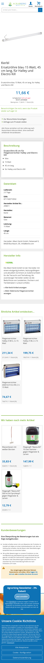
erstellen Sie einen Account (28, 574)
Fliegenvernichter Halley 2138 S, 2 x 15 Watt (10, 340)
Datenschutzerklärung (22, 657)
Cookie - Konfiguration (22, 652)
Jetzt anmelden (22, 597)
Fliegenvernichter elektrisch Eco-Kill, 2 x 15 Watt (11, 384)
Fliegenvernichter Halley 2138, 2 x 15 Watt (30, 340)
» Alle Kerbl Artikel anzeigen (15, 287)
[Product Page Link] (11, 336)
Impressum (10, 643)
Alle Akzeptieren (22, 647)
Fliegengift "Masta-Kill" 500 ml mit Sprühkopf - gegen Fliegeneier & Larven (11, 494)
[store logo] (17, 4)
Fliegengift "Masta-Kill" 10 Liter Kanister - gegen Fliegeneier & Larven (32, 450)
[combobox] (22, 10)
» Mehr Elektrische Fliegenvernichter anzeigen (19, 292)
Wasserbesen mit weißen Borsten (9, 448)
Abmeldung (12, 601)
